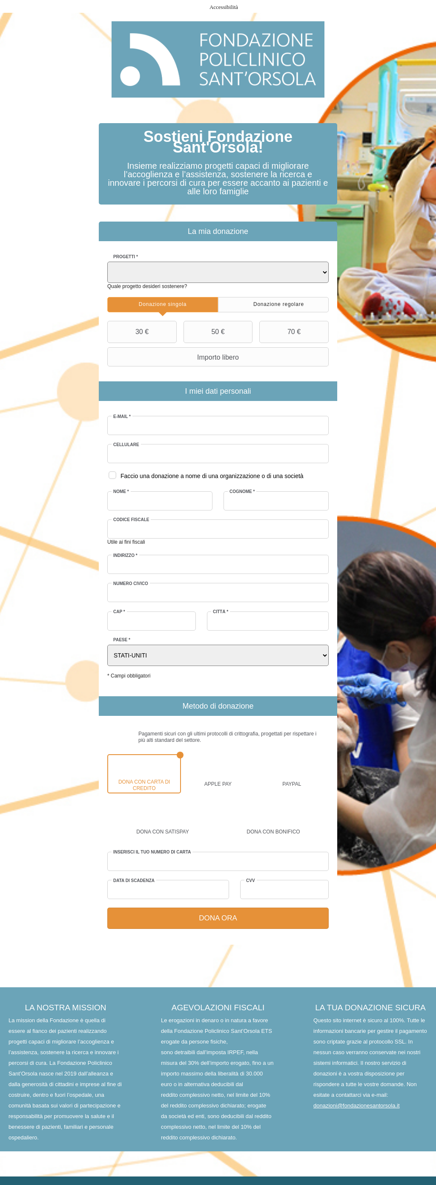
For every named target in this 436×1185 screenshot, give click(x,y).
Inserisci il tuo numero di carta (152, 852)
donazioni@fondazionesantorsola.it (356, 1106)
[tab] (163, 304)
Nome (121, 491)
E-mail (122, 416)
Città (220, 611)
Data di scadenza (134, 880)
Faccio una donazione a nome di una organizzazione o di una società (212, 476)
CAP (120, 611)
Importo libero (174, 357)
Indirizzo (126, 555)
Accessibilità (223, 7)
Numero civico (131, 583)
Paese (122, 639)
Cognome (242, 491)
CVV (250, 880)
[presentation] (163, 304)
